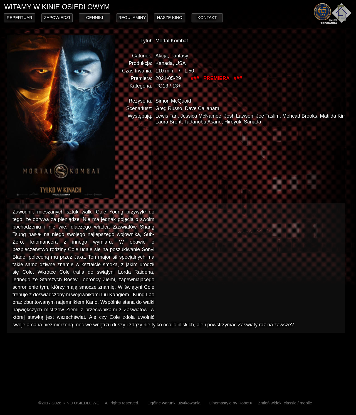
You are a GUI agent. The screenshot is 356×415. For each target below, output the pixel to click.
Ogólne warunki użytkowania (174, 403)
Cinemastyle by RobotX (230, 403)
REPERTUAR (19, 17)
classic (290, 403)
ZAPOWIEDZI (57, 17)
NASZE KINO (169, 17)
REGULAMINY (132, 17)
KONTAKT (207, 17)
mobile (306, 403)
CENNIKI (94, 17)
